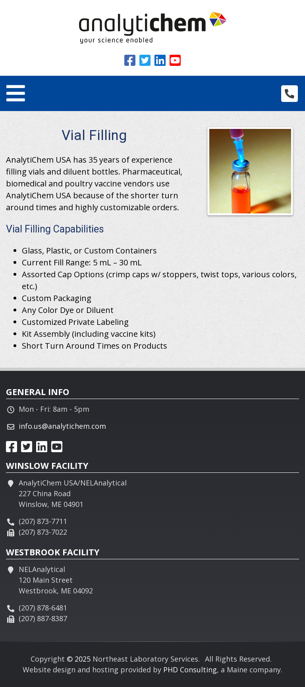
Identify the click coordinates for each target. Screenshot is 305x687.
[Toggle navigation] (15, 93)
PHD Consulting (190, 669)
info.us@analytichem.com (62, 426)
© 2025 (79, 659)
